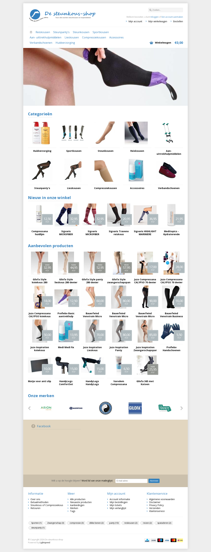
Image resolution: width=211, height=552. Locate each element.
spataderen (164, 523)
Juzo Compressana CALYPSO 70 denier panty (171, 281)
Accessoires (116, 37)
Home (31, 32)
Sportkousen (101, 32)
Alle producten (77, 499)
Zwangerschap (55, 523)
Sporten (36, 523)
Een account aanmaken (172, 16)
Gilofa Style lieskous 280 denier (66, 281)
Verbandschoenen (41, 42)
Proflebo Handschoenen (171, 349)
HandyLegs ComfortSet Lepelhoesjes (66, 383)
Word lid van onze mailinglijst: (82, 480)
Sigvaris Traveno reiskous (119, 233)
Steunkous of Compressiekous (46, 505)
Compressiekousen (94, 37)
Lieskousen (72, 37)
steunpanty (38, 527)
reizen (147, 523)
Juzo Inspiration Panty (118, 349)
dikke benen (96, 523)
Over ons (35, 499)
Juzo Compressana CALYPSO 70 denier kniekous (145, 281)
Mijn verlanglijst (118, 508)
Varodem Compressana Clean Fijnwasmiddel (118, 383)
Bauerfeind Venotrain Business (171, 315)
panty (114, 523)
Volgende (180, 408)
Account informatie (120, 499)
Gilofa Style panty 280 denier (92, 281)
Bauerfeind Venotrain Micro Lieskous (118, 315)
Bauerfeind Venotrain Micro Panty (145, 315)
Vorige (30, 408)
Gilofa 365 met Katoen (145, 383)
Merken (74, 508)
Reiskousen (43, 32)
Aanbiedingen (77, 505)
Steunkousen (81, 32)
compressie (77, 523)
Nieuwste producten (81, 502)
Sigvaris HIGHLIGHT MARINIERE (145, 233)
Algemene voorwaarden (162, 499)
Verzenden (154, 508)
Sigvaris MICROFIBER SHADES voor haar (92, 233)
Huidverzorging (65, 42)
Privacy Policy (156, 505)
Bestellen (178, 21)
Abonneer (154, 481)
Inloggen (155, 16)
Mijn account (135, 21)
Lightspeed (45, 542)
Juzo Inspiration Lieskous (92, 349)
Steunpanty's (61, 32)
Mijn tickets (116, 505)
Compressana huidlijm (39, 233)
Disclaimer (154, 502)
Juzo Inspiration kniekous (39, 349)
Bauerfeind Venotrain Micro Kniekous (92, 315)
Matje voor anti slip (39, 381)
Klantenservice (157, 511)
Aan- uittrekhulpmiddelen (45, 37)
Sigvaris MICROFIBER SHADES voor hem (66, 233)
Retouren (35, 508)
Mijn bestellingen (119, 502)
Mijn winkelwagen (157, 21)
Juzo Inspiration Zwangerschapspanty (145, 349)
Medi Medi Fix (66, 347)
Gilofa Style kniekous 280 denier (39, 281)
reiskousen (130, 523)
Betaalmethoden (39, 502)
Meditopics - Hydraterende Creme (171, 233)
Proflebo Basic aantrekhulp (66, 315)
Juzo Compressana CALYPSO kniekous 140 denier (40, 315)
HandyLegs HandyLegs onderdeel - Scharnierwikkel (92, 383)
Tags (72, 511)
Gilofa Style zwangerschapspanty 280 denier (118, 281)
